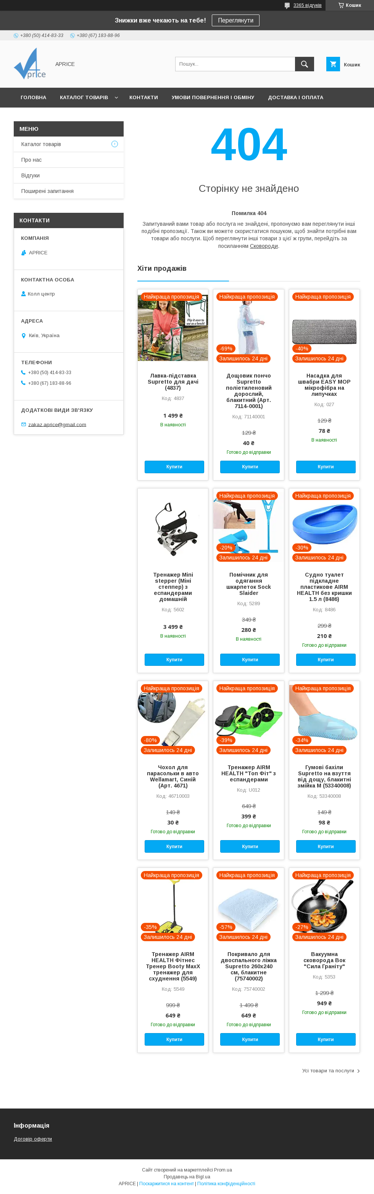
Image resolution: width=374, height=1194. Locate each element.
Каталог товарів (84, 97)
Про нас (31, 160)
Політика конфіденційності (226, 1183)
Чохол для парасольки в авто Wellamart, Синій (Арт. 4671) (173, 776)
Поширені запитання (47, 191)
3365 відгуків (307, 5)
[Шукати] (304, 64)
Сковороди (264, 246)
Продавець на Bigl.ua (187, 1177)
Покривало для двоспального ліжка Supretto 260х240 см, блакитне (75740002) (249, 966)
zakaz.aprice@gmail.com (57, 424)
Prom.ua (223, 1170)
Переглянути (235, 20)
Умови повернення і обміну (213, 97)
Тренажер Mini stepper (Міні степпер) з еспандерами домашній (173, 587)
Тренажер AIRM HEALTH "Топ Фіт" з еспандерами (248, 773)
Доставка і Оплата (295, 97)
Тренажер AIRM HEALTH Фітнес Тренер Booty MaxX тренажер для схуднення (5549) (173, 966)
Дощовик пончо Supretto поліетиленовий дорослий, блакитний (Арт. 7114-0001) (249, 391)
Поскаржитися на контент (166, 1183)
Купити (174, 466)
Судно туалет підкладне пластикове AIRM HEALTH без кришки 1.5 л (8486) (324, 587)
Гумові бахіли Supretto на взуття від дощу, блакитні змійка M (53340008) (324, 776)
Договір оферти (33, 1139)
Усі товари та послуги (328, 1070)
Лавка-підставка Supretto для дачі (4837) (173, 382)
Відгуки (30, 175)
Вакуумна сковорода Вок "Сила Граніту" (324, 960)
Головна (33, 97)
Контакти (143, 97)
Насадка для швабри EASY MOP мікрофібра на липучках (324, 385)
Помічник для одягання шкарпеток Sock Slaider (248, 584)
